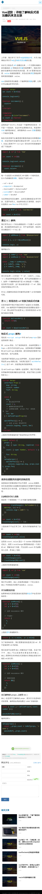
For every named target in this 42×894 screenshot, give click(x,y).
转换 (30, 81)
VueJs (13, 8)
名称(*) (29, 761)
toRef (6, 193)
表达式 (29, 588)
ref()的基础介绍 (26, 58)
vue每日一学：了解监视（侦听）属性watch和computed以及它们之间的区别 (29, 836)
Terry (14, 748)
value (6, 73)
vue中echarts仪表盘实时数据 (29, 846)
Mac (14, 202)
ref (11, 68)
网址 (28, 769)
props (12, 331)
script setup (14, 334)
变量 (34, 130)
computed (7, 185)
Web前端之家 (21, 748)
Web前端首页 (6, 8)
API (15, 65)
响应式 (18, 60)
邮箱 (28, 765)
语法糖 (23, 60)
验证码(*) (30, 774)
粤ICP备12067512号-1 (21, 890)
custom (6, 190)
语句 (8, 627)
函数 (15, 177)
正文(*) (4, 777)
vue (2, 81)
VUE (3, 130)
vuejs (9, 21)
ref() (13, 60)
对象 (21, 68)
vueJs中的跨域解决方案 (27, 871)
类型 (32, 73)
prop (34, 334)
